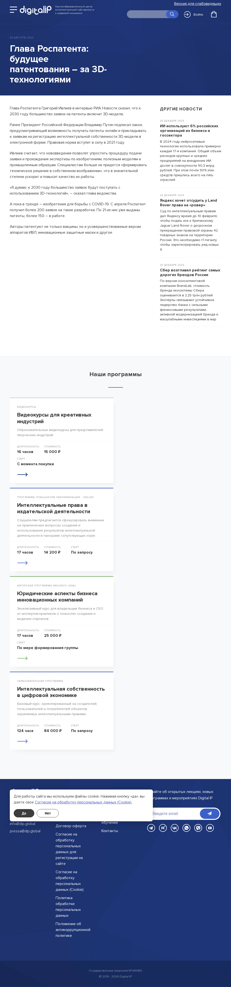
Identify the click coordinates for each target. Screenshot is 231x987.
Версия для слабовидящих (197, 3)
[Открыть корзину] (214, 14)
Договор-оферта (71, 826)
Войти (193, 14)
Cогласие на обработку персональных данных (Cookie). (83, 802)
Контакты (109, 830)
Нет (48, 813)
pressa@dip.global (25, 831)
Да (24, 813)
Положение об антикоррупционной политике (73, 929)
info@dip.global (22, 823)
